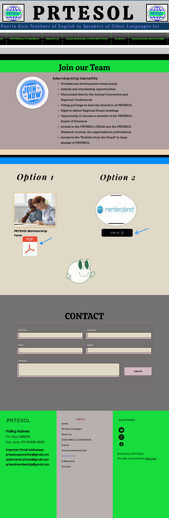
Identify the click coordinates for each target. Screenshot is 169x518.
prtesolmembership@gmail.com (27, 464)
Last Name (91, 330)
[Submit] (138, 371)
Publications (68, 461)
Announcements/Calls (74, 450)
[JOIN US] (117, 233)
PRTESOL (81, 12)
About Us (66, 434)
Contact (66, 466)
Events (65, 445)
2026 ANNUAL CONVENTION (76, 439)
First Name (22, 330)
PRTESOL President (71, 429)
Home (64, 423)
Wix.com (151, 458)
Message (22, 361)
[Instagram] (121, 437)
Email (20, 345)
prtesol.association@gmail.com (27, 454)
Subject (90, 345)
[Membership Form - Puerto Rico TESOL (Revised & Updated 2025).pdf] (30, 246)
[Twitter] (121, 430)
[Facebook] (121, 444)
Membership (68, 456)
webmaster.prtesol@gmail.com (27, 459)
